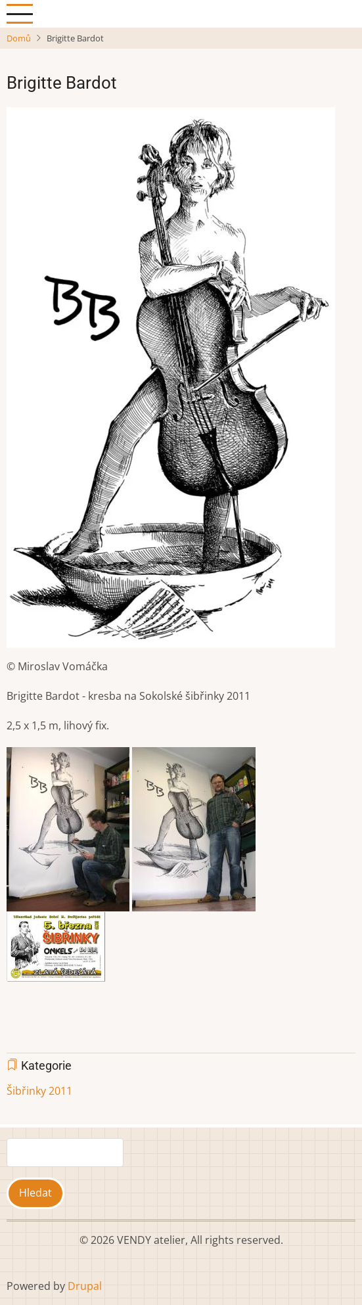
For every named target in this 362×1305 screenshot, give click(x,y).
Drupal (85, 1286)
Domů (19, 38)
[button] (171, 382)
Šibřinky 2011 (39, 1091)
